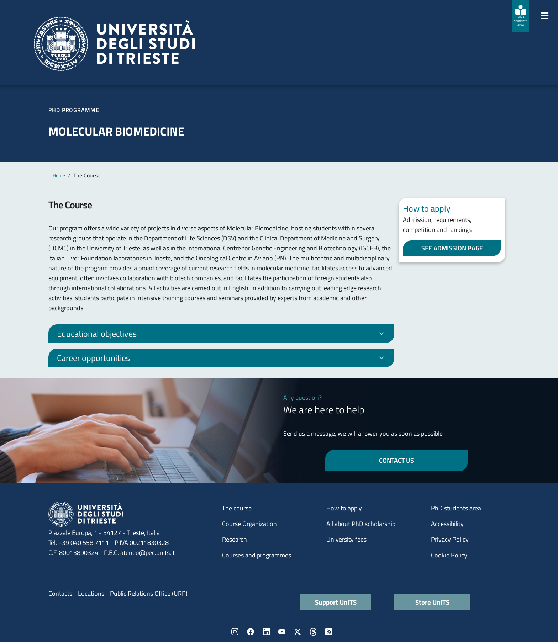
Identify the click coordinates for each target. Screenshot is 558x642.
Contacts (60, 593)
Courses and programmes (256, 555)
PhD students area (456, 508)
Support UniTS (336, 602)
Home (59, 175)
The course (237, 508)
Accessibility (447, 524)
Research (234, 539)
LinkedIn (266, 631)
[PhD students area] (520, 16)
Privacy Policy (450, 539)
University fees (346, 539)
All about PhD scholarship (360, 524)
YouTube (282, 631)
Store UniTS (432, 602)
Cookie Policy (449, 555)
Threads (313, 631)
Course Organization (249, 524)
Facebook (251, 631)
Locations (91, 593)
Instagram (235, 631)
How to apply (344, 508)
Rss (329, 631)
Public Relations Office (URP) (149, 593)
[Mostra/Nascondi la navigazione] (544, 15)
